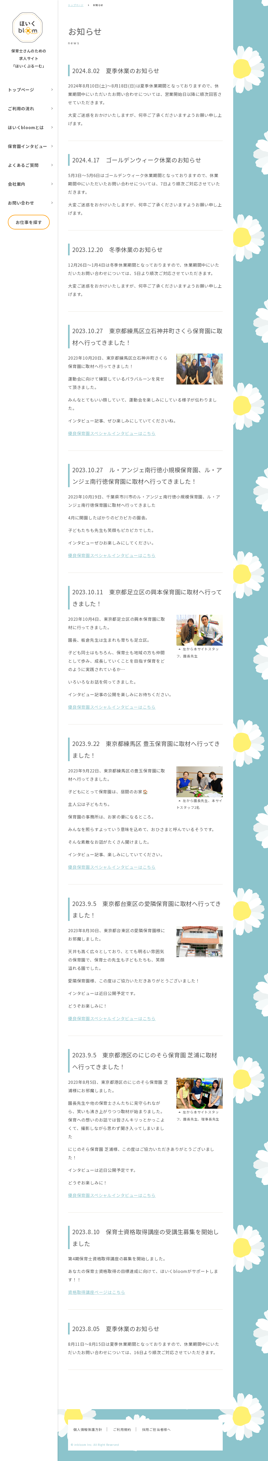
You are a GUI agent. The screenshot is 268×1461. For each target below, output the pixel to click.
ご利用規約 (122, 1429)
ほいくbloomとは (26, 127)
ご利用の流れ (21, 108)
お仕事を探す (29, 222)
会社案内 (16, 184)
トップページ (21, 89)
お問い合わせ (21, 203)
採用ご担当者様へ (156, 1429)
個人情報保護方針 (87, 1429)
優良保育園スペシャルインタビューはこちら (112, 433)
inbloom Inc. (83, 1445)
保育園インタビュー (27, 146)
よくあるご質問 (23, 165)
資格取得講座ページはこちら (96, 1292)
